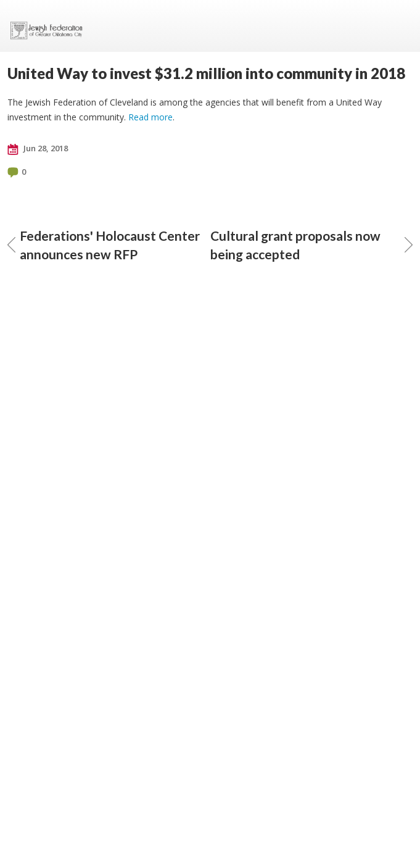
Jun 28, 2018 (37, 149)
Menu (398, 26)
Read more (150, 117)
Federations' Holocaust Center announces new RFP (103, 245)
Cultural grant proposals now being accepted (311, 245)
